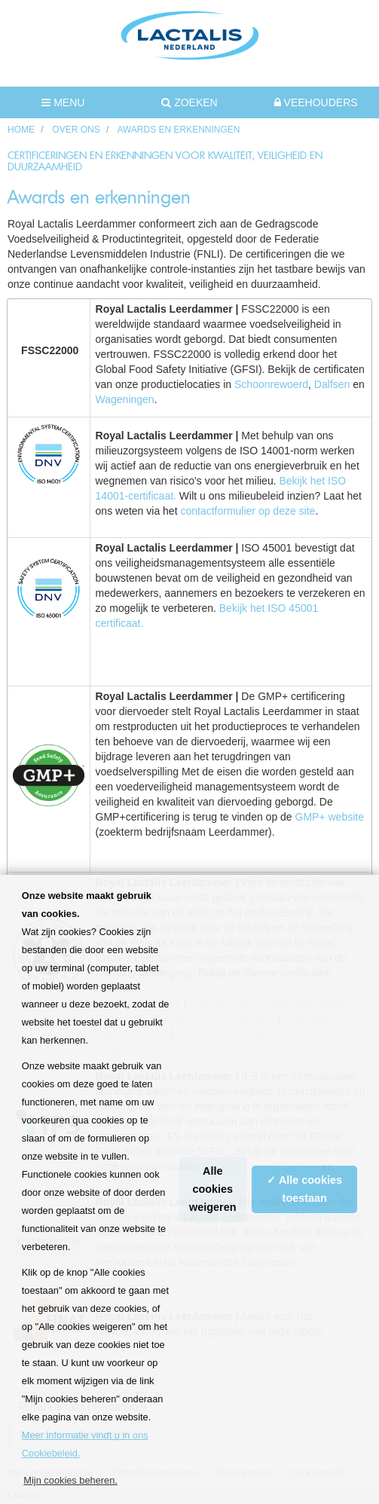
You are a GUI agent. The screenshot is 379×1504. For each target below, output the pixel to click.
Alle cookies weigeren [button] (212, 1189)
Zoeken (189, 102)
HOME (21, 129)
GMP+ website (329, 817)
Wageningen (125, 399)
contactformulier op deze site (247, 511)
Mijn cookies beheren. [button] (70, 1480)
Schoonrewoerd (271, 384)
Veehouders (316, 102)
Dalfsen (333, 384)
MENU (62, 102)
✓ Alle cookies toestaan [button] (304, 1189)
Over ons (75, 129)
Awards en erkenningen (178, 129)
